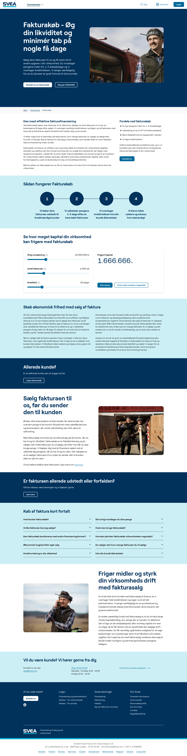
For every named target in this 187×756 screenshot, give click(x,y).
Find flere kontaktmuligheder (135, 668)
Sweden (41, 751)
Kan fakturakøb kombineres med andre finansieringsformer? (57, 536)
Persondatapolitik (138, 703)
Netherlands (107, 751)
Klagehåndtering (137, 713)
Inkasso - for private (68, 703)
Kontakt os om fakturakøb (37, 85)
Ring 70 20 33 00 (79, 668)
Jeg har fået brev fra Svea (106, 707)
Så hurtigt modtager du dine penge (129, 519)
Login (178, 4)
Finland (51, 751)
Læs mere (30, 494)
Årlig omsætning (37, 254)
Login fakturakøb (34, 380)
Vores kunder (136, 700)
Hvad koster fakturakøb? (57, 519)
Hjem (25, 110)
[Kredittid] (47, 255)
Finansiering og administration (73, 696)
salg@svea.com (30, 671)
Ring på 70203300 (66, 85)
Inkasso (97, 703)
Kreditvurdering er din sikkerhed (57, 553)
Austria (82, 751)
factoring (78, 464)
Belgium (120, 751)
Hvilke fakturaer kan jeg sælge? (57, 527)
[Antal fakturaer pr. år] (45, 269)
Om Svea (135, 691)
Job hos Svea (136, 707)
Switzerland (94, 751)
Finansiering (35, 110)
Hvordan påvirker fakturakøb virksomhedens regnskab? (129, 536)
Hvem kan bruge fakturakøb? (129, 527)
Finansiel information (139, 696)
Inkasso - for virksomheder (71, 700)
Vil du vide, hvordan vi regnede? (131, 285)
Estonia (130, 751)
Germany (72, 751)
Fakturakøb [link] (46, 110)
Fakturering (99, 700)
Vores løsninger (103, 691)
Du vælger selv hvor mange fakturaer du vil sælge (129, 544)
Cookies (133, 710)
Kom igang (105, 285)
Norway (61, 751)
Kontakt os (127, 159)
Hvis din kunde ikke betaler (129, 553)
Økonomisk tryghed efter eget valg (57, 544)
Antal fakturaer (36, 268)
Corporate (141, 751)
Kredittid (33, 282)
